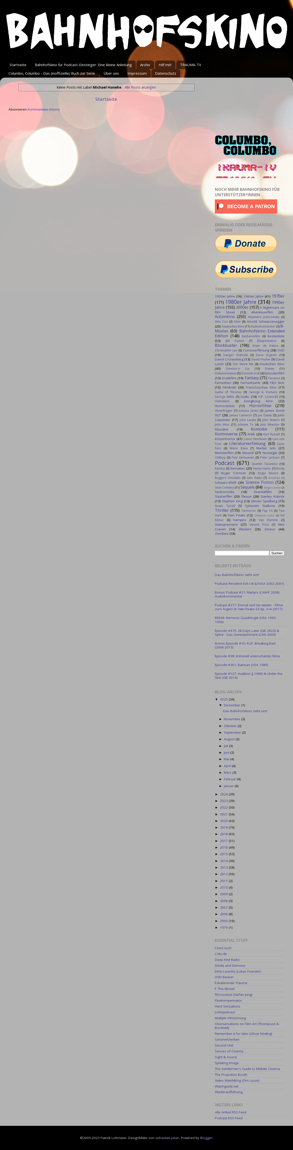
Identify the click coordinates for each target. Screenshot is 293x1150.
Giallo (245, 396)
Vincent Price (259, 525)
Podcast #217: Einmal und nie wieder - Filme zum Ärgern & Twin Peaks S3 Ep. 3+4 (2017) (249, 607)
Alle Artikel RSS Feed (230, 1112)
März (228, 772)
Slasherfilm (223, 496)
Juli (226, 746)
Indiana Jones (248, 411)
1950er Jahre (225, 296)
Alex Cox (221, 321)
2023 (224, 801)
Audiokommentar (263, 326)
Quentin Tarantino (264, 464)
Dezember (232, 705)
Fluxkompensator (228, 1000)
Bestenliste (276, 336)
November (232, 719)
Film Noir (277, 382)
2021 (224, 814)
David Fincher (261, 359)
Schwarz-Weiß (225, 482)
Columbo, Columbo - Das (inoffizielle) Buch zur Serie (52, 73)
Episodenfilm (274, 373)
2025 (224, 699)
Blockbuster (226, 345)
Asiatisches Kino (233, 326)
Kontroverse (226, 434)
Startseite (18, 64)
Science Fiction (260, 482)
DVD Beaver (224, 977)
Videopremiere (226, 524)
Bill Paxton (235, 341)
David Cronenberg (229, 359)
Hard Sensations (227, 1006)
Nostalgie (270, 453)
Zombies (222, 533)
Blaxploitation (266, 341)
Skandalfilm (263, 492)
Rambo (220, 468)
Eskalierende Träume (231, 983)
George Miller (224, 397)
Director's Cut (238, 369)
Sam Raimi (254, 478)
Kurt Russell (271, 434)
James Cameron (241, 415)
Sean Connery (224, 487)
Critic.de (221, 954)
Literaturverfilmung (247, 443)
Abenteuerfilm (262, 312)
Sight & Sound (226, 1057)
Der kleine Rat (243, 364)
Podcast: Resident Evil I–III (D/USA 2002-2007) (249, 583)
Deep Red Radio (227, 959)
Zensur (269, 529)
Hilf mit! (165, 64)
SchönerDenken (227, 1039)
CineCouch (223, 948)
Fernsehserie (251, 382)
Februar (230, 779)
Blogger (206, 1138)
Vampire (239, 520)
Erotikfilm (229, 378)
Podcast (224, 462)
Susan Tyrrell (225, 506)
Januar (229, 786)
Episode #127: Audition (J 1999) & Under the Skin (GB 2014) (249, 675)
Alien (237, 321)
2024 (224, 794)
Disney (269, 369)
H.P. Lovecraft (268, 397)
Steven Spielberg (264, 501)
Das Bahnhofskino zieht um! (237, 575)
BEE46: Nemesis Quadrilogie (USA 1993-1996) (246, 620)
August (230, 739)
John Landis (248, 420)
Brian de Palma (265, 346)
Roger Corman (233, 473)
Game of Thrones (228, 392)
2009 (224, 894)
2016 (224, 847)
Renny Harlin (262, 468)
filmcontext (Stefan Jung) (233, 994)
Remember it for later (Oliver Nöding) (243, 1033)
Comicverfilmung (256, 350)
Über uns (111, 73)
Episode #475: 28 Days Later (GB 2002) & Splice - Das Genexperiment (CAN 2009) (247, 632)
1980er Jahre (241, 301)
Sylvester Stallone (260, 505)
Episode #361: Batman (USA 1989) (241, 665)
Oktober (231, 726)
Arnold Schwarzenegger (265, 321)
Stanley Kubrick (272, 496)
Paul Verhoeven (243, 457)
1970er (278, 296)
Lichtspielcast (225, 1012)
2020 (224, 821)
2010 (224, 887)
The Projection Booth (231, 1074)
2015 (224, 854)
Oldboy (220, 457)
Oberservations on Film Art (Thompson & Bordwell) (247, 1026)
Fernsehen (223, 382)
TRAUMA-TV (190, 64)
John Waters (271, 420)
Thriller (222, 510)
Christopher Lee (226, 350)
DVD (281, 350)
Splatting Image (227, 1063)
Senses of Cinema (229, 1051)
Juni (227, 752)
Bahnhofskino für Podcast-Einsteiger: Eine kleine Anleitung (83, 64)
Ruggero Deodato (228, 478)
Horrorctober (225, 406)
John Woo (222, 424)
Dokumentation (225, 373)
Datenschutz (165, 73)
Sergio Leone (272, 487)
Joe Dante (265, 415)
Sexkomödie (224, 492)
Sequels (248, 487)
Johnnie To (245, 424)
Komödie (259, 429)
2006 (224, 914)
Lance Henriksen (255, 439)
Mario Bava (239, 448)
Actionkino (225, 316)
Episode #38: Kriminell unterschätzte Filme (247, 656)
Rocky (280, 468)
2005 (224, 921)
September (233, 732)
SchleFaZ (274, 478)
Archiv (145, 64)
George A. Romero (263, 392)
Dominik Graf (250, 373)
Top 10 (267, 511)
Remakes (237, 468)
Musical (248, 453)
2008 (224, 901)
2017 (224, 841)
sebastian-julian (167, 1138)
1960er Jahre (253, 296)
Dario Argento (266, 355)
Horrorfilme (260, 405)
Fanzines (274, 378)
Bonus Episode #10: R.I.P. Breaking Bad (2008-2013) (245, 645)
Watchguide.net (226, 1086)
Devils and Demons (230, 965)
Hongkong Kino (258, 401)
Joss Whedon (269, 424)
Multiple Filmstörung (230, 1018)
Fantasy (252, 377)
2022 (224, 807)
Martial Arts (266, 448)
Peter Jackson (270, 457)
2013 (224, 867)
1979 (224, 927)
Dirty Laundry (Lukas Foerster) (238, 971)
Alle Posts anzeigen (140, 87)
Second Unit (224, 1045)
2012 (224, 874)
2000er (242, 307)
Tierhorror (248, 511)
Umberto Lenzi (264, 515)
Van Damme (268, 520)
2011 (224, 881)
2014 (224, 861)
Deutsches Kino (272, 364)
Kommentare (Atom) (44, 109)
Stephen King (232, 501)
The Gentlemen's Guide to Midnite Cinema (247, 1069)
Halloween (222, 401)
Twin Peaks (236, 515)
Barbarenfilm (251, 336)
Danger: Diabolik (235, 355)
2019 (224, 827)
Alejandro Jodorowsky (264, 317)
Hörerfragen (223, 411)
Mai (227, 759)
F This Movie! (225, 988)
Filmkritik (229, 387)
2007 (224, 907)
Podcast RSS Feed (228, 1118)
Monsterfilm (224, 453)
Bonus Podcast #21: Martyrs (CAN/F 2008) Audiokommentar (247, 594)
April (228, 766)
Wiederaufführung (229, 1092)
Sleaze (246, 496)
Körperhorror (225, 439)
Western (245, 529)
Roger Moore (268, 473)
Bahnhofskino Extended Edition (249, 333)
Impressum (137, 73)
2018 (224, 834)
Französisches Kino (261, 387)
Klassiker (222, 429)
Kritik (251, 434)
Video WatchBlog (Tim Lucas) (237, 1080)
